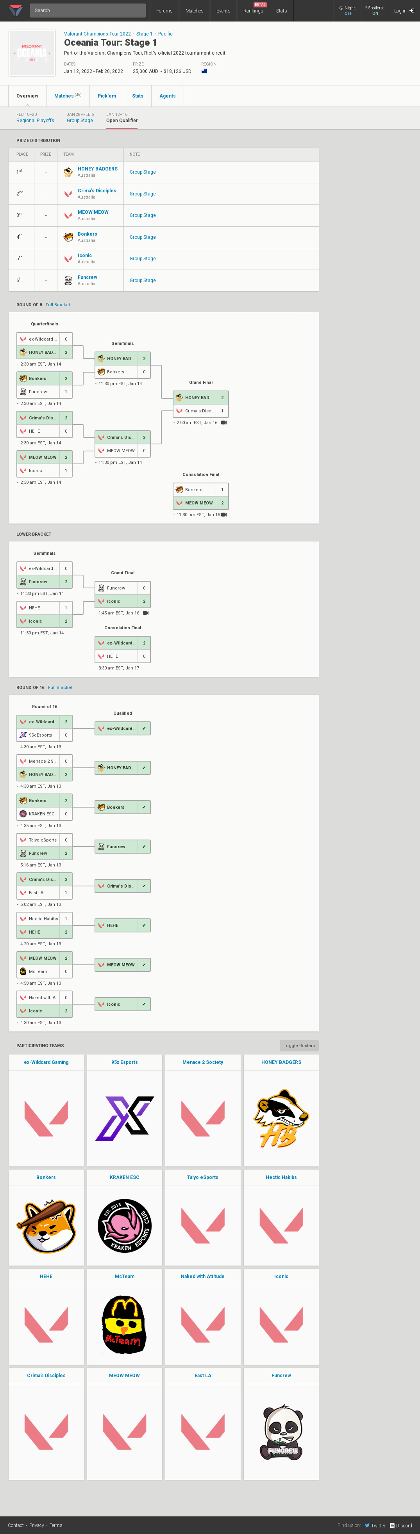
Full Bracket (58, 305)
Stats (281, 11)
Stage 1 (144, 34)
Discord (400, 1526)
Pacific (165, 34)
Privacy (36, 1525)
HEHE (46, 1276)
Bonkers (46, 1177)
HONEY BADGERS (281, 1062)
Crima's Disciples (46, 1375)
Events (223, 11)
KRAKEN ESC (124, 1177)
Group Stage (143, 172)
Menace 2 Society (202, 1062)
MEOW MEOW (124, 1375)
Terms (56, 1525)
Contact (16, 1525)
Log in (404, 11)
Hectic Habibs (281, 1177)
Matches (195, 11)
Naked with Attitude (203, 1276)
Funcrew (281, 1375)
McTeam (124, 1276)
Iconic (281, 1276)
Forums (164, 11)
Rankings (255, 8)
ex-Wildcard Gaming (46, 1062)
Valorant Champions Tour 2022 (97, 34)
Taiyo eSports (202, 1177)
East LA (203, 1375)
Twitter (375, 1525)
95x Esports (124, 1062)
